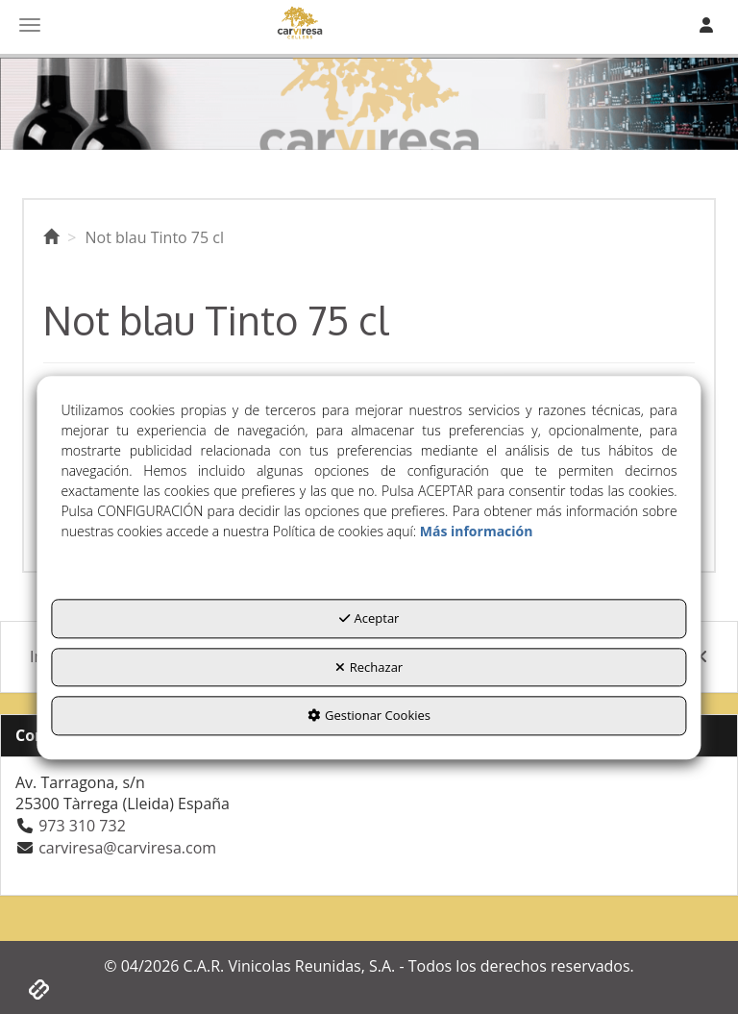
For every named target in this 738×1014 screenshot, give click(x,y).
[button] (51, 237)
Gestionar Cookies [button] (369, 716)
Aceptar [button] (369, 618)
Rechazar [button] (369, 667)
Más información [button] (476, 531)
